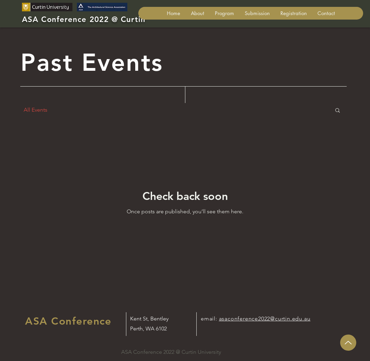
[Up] (348, 343)
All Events (35, 109)
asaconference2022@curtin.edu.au (265, 318)
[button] (257, 13)
